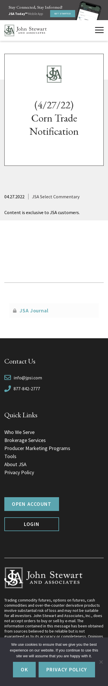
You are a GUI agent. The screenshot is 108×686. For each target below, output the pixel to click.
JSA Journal (34, 310)
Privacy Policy (19, 472)
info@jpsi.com (28, 378)
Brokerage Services (25, 440)
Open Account (31, 504)
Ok (24, 669)
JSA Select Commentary (55, 196)
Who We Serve (19, 432)
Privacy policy (66, 669)
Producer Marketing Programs (37, 448)
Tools (10, 456)
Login (32, 524)
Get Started (62, 13)
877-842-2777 (27, 388)
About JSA (15, 464)
